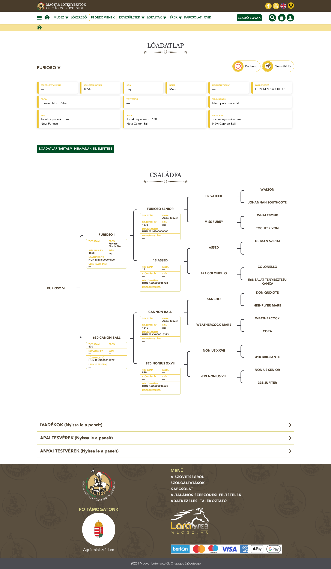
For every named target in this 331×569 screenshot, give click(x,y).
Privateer (213, 196)
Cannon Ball (228, 124)
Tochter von (267, 228)
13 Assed (160, 260)
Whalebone (267, 215)
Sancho (214, 299)
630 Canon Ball (106, 337)
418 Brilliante (267, 357)
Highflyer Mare (267, 305)
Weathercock (267, 318)
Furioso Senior (160, 209)
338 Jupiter (267, 383)
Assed (214, 247)
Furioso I (54, 124)
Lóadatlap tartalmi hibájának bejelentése (75, 149)
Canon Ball (141, 124)
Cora (267, 331)
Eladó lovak (249, 18)
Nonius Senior (267, 370)
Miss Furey (214, 222)
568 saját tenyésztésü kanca (267, 282)
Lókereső (79, 17)
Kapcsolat (193, 17)
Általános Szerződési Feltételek (206, 495)
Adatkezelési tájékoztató (199, 501)
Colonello (267, 267)
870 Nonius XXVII (160, 363)
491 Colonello (214, 273)
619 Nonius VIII (213, 376)
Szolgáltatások (188, 483)
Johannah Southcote (267, 202)
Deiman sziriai (267, 241)
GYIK (207, 17)
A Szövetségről (187, 477)
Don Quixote (267, 292)
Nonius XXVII (214, 350)
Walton (267, 189)
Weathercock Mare (213, 325)
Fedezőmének (103, 17)
